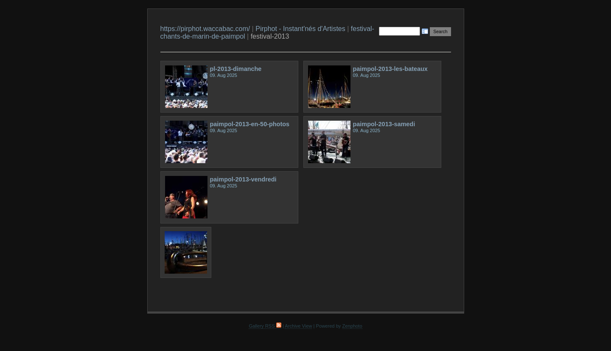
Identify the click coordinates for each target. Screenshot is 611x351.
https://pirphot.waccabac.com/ (205, 28)
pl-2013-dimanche (236, 68)
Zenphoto (352, 325)
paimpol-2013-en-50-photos (250, 124)
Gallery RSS (265, 325)
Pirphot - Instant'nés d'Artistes (300, 28)
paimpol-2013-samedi (384, 124)
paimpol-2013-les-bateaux (390, 68)
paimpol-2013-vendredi (243, 179)
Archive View (298, 325)
